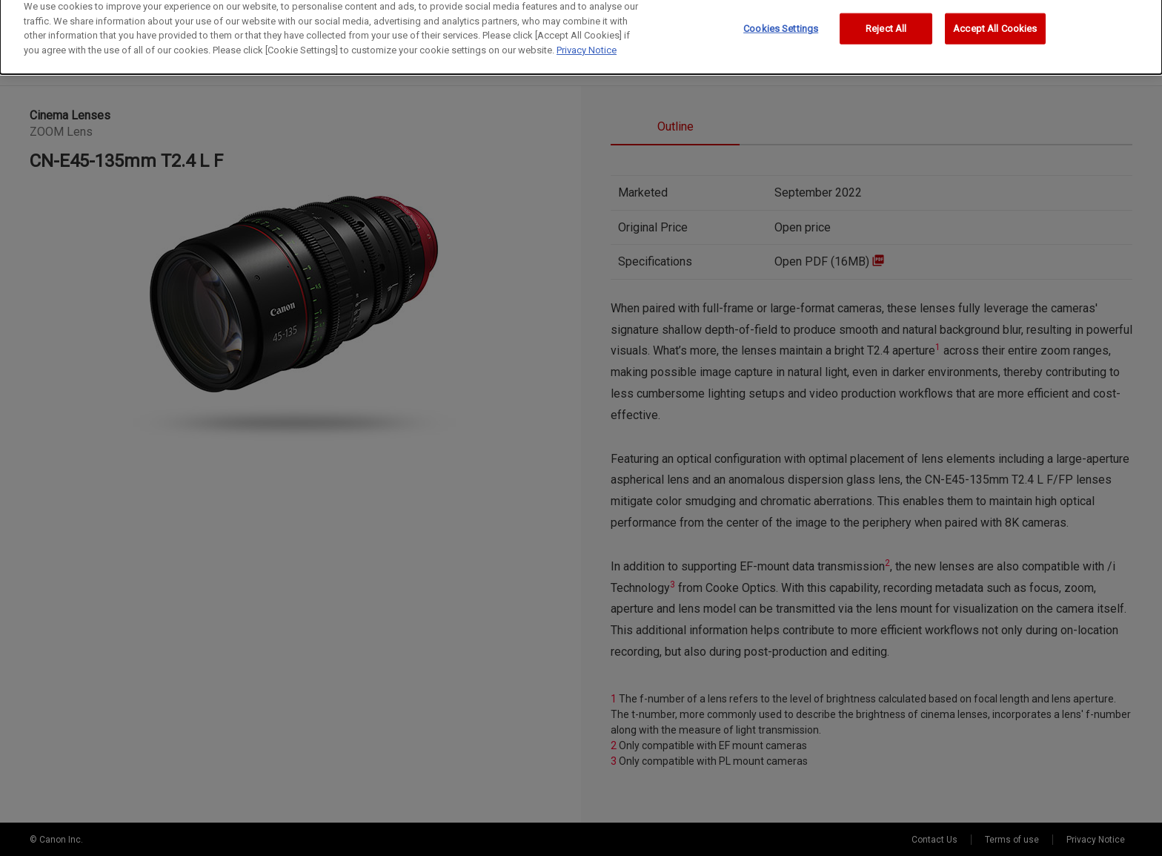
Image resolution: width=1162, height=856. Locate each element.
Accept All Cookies (995, 19)
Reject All (886, 19)
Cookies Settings (780, 19)
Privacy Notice (587, 41)
